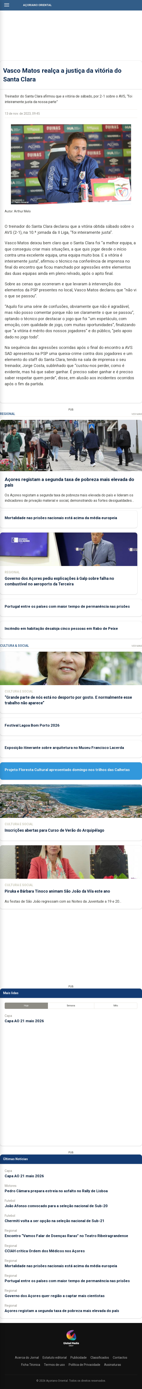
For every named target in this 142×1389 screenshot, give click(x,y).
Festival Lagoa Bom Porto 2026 (32, 725)
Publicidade (78, 1357)
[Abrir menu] (6, 5)
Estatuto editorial (55, 1357)
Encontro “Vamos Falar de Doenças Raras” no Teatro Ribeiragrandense (66, 1236)
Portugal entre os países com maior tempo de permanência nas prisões (67, 606)
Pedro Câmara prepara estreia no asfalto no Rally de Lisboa (56, 1191)
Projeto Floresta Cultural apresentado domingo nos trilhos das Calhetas (67, 769)
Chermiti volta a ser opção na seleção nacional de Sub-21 (55, 1221)
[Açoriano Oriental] (71, 1347)
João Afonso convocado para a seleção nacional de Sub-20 (56, 1206)
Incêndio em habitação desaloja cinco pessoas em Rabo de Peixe (61, 628)
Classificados (100, 1357)
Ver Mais (137, 414)
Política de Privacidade (84, 1364)
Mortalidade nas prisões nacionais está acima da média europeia (61, 518)
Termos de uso (54, 1364)
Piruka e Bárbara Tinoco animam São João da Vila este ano (57, 891)
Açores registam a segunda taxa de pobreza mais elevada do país (62, 1310)
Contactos (120, 1357)
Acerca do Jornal (27, 1357)
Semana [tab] (71, 1005)
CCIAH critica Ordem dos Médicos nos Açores (45, 1251)
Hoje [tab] (26, 1005)
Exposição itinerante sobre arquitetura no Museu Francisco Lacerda (64, 747)
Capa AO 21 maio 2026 (24, 1021)
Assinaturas (112, 1364)
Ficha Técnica (30, 1364)
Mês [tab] (115, 1005)
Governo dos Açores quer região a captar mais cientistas (55, 1296)
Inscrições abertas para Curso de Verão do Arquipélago (54, 830)
